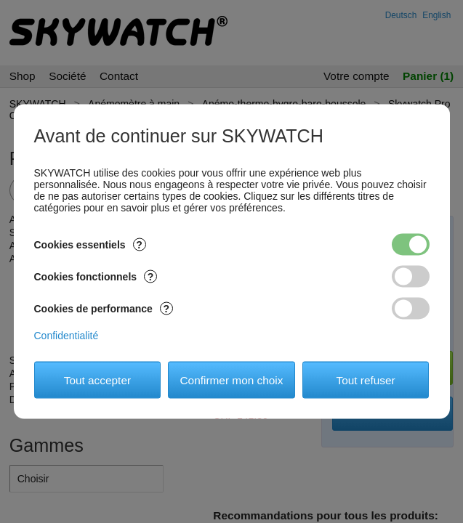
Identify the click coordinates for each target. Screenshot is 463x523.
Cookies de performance (103, 309)
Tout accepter (97, 379)
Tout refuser (365, 379)
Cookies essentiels (90, 245)
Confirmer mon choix (231, 379)
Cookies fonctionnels (96, 277)
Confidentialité (66, 335)
